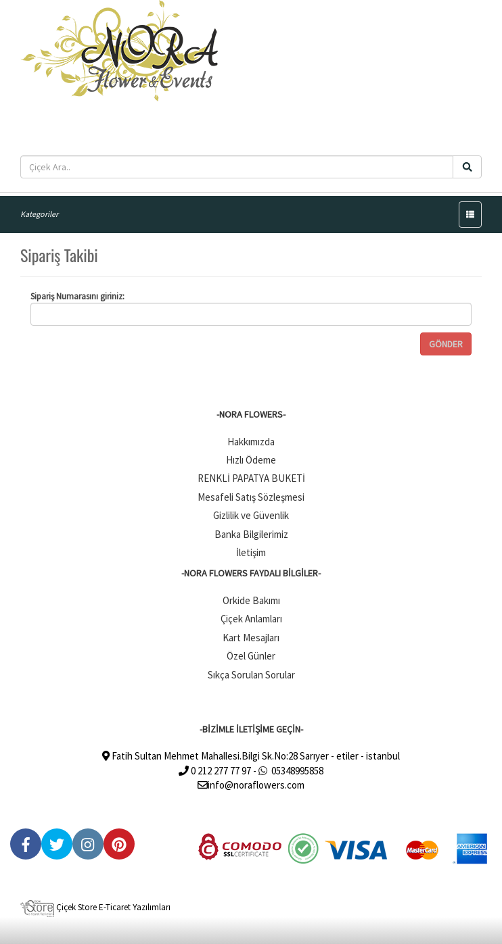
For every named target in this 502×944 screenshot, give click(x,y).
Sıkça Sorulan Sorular (251, 674)
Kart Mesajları (251, 637)
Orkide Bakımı (251, 600)
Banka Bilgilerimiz (251, 534)
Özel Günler (251, 655)
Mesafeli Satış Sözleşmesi (251, 497)
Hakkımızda (251, 441)
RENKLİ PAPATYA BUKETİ (251, 478)
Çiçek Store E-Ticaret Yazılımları (95, 907)
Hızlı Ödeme (251, 459)
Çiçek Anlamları (251, 618)
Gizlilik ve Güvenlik (251, 515)
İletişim (251, 552)
